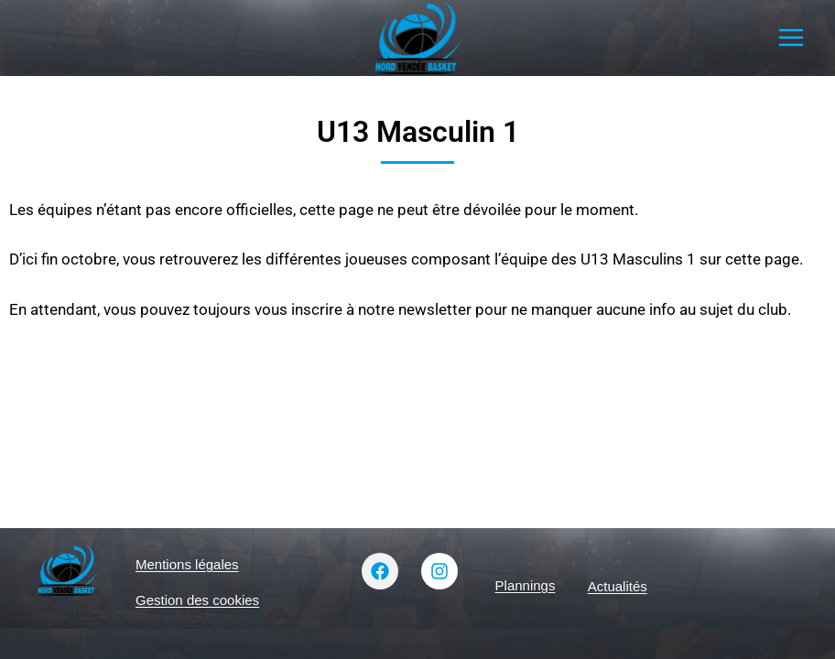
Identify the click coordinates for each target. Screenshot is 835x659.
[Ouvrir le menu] (790, 38)
